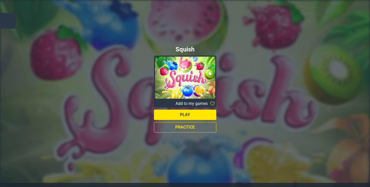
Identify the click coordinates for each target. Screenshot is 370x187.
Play (185, 114)
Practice (185, 127)
